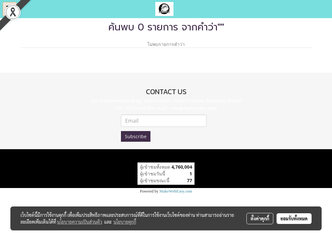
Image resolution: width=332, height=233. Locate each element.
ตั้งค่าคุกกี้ (260, 218)
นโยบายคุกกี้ (124, 222)
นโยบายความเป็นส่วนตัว (79, 222)
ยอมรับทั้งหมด (294, 218)
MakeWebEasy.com (176, 191)
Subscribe (136, 136)
